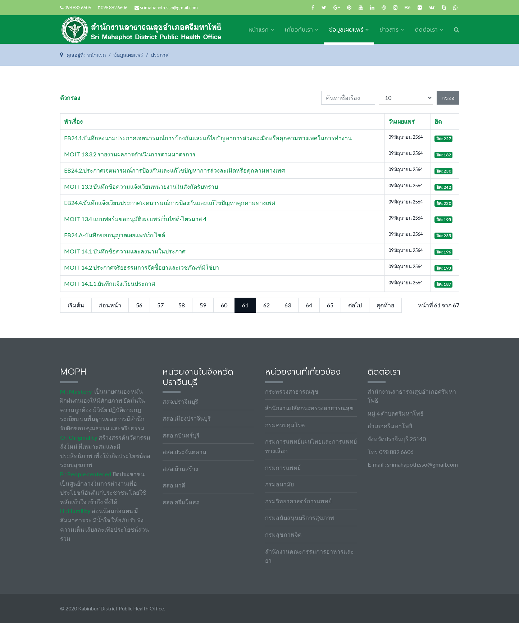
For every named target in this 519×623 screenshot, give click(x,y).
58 (181, 305)
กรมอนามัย (279, 484)
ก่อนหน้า (110, 305)
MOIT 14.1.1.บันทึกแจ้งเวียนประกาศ (109, 283)
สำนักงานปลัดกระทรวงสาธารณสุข (309, 407)
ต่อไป (355, 305)
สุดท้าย (385, 305)
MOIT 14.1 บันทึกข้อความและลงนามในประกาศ (125, 251)
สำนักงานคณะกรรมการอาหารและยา (309, 556)
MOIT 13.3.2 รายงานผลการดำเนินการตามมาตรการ (130, 154)
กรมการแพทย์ (283, 467)
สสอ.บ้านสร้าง (180, 468)
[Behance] (407, 7)
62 (266, 305)
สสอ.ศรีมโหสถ (181, 502)
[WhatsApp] (455, 7)
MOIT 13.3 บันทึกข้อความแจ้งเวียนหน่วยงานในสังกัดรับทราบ (141, 186)
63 (287, 305)
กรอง (448, 97)
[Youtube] (361, 7)
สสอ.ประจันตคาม (184, 451)
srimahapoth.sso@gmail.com (169, 7)
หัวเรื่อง (73, 121)
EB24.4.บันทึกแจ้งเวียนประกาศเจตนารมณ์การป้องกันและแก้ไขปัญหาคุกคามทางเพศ (169, 202)
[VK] (431, 7)
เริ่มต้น (76, 305)
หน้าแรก (259, 30)
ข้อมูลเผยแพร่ (346, 30)
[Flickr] (420, 7)
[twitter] (324, 7)
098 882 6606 (77, 7)
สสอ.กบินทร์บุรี (181, 435)
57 (160, 305)
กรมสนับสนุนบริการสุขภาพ (299, 517)
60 (224, 305)
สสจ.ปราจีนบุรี (180, 401)
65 (330, 305)
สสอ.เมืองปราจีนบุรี (187, 418)
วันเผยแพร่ (401, 121)
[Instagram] (395, 7)
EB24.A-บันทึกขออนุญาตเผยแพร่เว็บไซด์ (114, 235)
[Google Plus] (336, 7)
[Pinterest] (349, 7)
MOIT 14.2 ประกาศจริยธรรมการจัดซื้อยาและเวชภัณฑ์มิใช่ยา (141, 267)
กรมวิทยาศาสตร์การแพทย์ (298, 501)
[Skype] (444, 7)
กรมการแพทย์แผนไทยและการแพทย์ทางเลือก (311, 446)
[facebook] (312, 7)
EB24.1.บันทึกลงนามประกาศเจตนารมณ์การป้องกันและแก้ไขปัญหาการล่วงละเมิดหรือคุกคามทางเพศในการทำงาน (208, 137)
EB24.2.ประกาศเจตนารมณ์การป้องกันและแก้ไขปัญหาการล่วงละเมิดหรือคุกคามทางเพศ (174, 170)
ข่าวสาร (389, 30)
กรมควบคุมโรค (285, 424)
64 (309, 305)
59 (203, 305)
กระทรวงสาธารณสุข (291, 391)
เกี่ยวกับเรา (299, 30)
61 (245, 305)
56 (139, 305)
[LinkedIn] (372, 7)
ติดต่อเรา (426, 30)
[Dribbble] (384, 7)
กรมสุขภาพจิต (283, 534)
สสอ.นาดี (174, 485)
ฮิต (438, 121)
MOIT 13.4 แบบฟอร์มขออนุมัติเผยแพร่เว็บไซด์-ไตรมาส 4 (135, 218)
